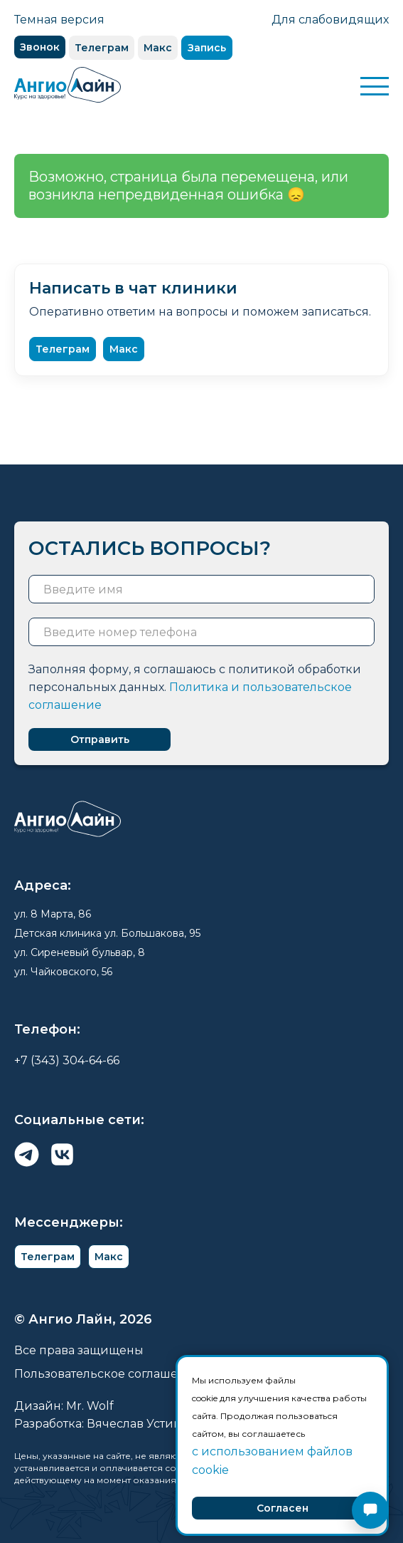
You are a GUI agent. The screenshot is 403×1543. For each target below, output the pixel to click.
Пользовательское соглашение (107, 1374)
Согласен (282, 1508)
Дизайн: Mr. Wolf (64, 1406)
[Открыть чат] (370, 1510)
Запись (207, 47)
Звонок (40, 47)
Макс (158, 47)
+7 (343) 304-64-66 (66, 1060)
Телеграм (102, 47)
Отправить (99, 739)
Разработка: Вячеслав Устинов (104, 1423)
